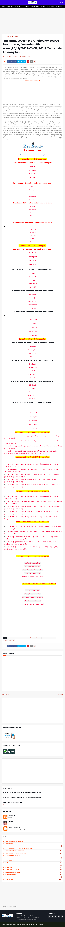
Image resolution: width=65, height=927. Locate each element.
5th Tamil (33, 229)
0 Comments (26, 56)
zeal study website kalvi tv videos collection (32, 853)
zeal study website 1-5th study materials (32, 846)
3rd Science (32, 196)
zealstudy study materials (32, 874)
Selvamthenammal (14, 827)
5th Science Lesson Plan (32, 601)
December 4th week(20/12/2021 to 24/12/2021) (30, 638)
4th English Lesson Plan (32, 566)
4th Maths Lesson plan (12, 36)
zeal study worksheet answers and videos (32, 858)
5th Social (33, 242)
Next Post (60, 694)
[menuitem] (3, 6)
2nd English (32, 170)
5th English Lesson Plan (32, 594)
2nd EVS (32, 177)
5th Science (33, 239)
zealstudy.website (32, 879)
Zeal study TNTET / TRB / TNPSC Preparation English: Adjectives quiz (22, 792)
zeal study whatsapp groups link (32, 855)
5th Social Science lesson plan (32, 604)
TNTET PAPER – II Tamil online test (12, 802)
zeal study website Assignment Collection (32, 851)
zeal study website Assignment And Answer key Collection (32, 848)
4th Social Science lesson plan (32, 577)
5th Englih (33, 323)
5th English (33, 232)
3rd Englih (32, 277)
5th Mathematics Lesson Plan (32, 597)
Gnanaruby (11, 815)
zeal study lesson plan (9, 640)
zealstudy (32, 862)
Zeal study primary (32, 843)
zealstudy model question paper (32, 872)
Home (4, 36)
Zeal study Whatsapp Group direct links (32, 841)
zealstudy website (32, 877)
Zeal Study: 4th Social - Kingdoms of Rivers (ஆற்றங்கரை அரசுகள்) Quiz (22, 797)
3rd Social (33, 199)
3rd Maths (32, 193)
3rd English (32, 190)
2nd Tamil (32, 166)
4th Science (32, 216)
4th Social (32, 219)
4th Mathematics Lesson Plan (32, 570)
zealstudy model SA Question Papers (32, 870)
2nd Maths (32, 174)
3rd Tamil (32, 186)
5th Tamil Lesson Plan (32, 590)
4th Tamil (32, 206)
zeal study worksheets (32, 860)
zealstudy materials (32, 867)
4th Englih (32, 298)
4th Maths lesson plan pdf (32, 80)
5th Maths (33, 235)
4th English (32, 209)
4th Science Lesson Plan (32, 573)
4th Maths (32, 213)
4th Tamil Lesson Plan (32, 563)
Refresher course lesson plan (48, 638)
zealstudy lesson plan (32, 865)
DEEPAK (10, 821)
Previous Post (5, 694)
